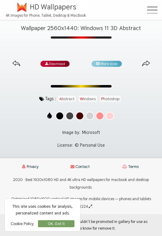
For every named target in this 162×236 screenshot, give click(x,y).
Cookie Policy (22, 223)
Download (55, 63)
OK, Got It (56, 223)
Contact (80, 166)
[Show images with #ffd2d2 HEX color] (110, 116)
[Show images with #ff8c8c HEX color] (100, 116)
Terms (130, 166)
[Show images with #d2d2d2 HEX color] (90, 116)
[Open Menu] (152, 10)
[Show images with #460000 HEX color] (80, 116)
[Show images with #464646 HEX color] (70, 116)
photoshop (110, 98)
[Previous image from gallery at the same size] (16, 64)
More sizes (106, 63)
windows (88, 98)
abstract (66, 98)
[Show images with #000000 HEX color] (60, 116)
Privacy (30, 166)
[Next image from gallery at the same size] (146, 64)
